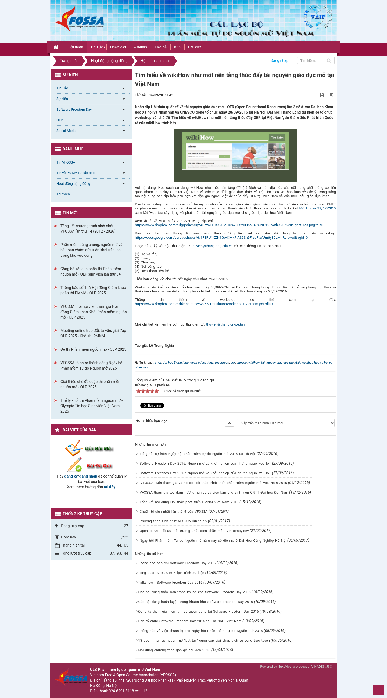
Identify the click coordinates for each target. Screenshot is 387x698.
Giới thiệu (75, 47)
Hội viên (194, 47)
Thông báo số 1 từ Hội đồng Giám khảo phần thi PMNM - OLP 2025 (93, 290)
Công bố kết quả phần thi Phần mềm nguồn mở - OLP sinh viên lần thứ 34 (90, 271)
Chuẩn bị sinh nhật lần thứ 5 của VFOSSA (174, 511)
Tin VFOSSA (65, 162)
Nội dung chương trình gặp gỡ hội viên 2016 (174, 650)
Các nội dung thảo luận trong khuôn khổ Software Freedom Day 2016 (194, 592)
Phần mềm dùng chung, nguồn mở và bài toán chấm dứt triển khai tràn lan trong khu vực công (91, 250)
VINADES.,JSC (321, 666)
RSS (177, 47)
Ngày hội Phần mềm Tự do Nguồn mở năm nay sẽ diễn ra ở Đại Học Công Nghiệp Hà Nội (213, 540)
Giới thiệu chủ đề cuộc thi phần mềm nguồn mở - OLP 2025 (90, 384)
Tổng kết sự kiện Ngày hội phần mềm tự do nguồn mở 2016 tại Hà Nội (198, 454)
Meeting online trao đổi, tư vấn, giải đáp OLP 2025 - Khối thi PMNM (93, 333)
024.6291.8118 (121, 691)
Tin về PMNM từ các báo (75, 173)
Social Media (66, 131)
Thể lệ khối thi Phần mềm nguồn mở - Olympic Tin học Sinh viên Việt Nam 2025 (91, 405)
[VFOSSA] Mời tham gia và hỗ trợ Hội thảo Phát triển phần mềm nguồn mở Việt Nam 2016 (213, 483)
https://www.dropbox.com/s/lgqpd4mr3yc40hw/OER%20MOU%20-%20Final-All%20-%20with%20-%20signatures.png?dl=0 (229, 225)
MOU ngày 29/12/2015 (317, 208)
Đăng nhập (280, 60)
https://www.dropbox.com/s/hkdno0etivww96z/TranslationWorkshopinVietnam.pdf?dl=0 (204, 304)
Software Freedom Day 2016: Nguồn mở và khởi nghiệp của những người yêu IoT (205, 463)
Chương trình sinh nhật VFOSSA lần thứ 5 (173, 521)
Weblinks (140, 47)
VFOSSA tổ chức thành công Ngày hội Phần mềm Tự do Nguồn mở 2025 (91, 365)
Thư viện (63, 194)
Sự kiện (62, 99)
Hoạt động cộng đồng (73, 184)
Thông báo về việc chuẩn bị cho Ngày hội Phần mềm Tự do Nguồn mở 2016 (200, 631)
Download (118, 47)
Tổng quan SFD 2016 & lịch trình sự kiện (171, 573)
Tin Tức (96, 47)
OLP (59, 120)
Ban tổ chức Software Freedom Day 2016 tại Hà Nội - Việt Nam (190, 621)
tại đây (110, 487)
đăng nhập (88, 476)
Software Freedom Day (74, 109)
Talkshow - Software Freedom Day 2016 (170, 582)
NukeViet (284, 666)
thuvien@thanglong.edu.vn (212, 246)
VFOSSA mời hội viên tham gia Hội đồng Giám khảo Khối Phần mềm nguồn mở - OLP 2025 (93, 311)
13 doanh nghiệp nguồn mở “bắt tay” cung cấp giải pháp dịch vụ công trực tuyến (204, 640)
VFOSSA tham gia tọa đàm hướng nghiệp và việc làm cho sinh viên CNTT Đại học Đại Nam (214, 492)
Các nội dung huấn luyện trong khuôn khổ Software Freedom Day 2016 (195, 602)
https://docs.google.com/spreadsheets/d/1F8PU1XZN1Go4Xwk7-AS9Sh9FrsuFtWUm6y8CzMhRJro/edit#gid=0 (221, 238)
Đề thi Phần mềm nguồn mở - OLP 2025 (93, 349)
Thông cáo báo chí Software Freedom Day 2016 (177, 563)
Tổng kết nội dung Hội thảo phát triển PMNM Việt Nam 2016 (189, 502)
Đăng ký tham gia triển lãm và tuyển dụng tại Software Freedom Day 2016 (198, 611)
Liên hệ (160, 47)
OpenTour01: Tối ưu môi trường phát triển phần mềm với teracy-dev (194, 531)
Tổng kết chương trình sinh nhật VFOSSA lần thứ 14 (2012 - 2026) (88, 228)
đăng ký (71, 476)
